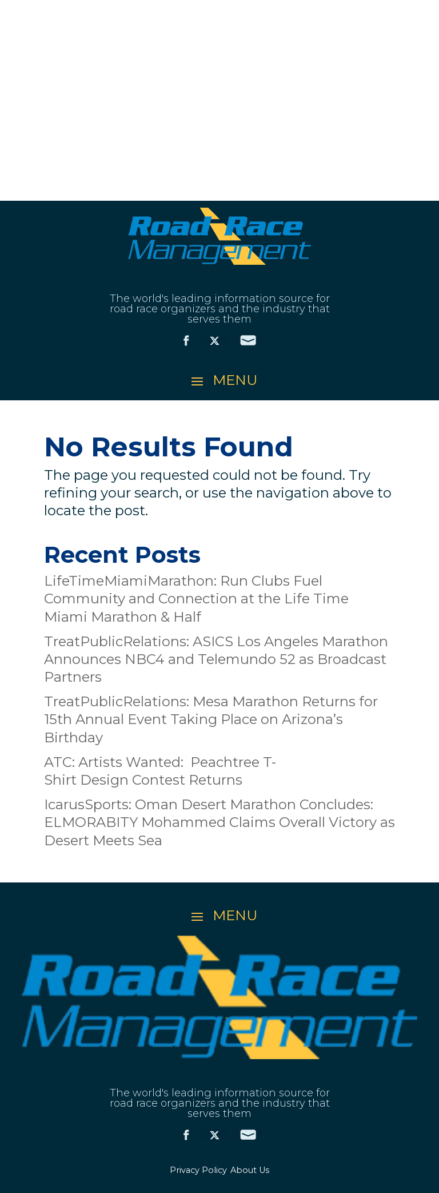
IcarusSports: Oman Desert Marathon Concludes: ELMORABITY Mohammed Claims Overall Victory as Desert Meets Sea (219, 822)
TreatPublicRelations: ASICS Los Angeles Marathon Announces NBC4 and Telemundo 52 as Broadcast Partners (216, 659)
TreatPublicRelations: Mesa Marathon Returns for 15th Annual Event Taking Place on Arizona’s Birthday (211, 719)
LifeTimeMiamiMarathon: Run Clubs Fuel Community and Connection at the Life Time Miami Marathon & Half (196, 598)
